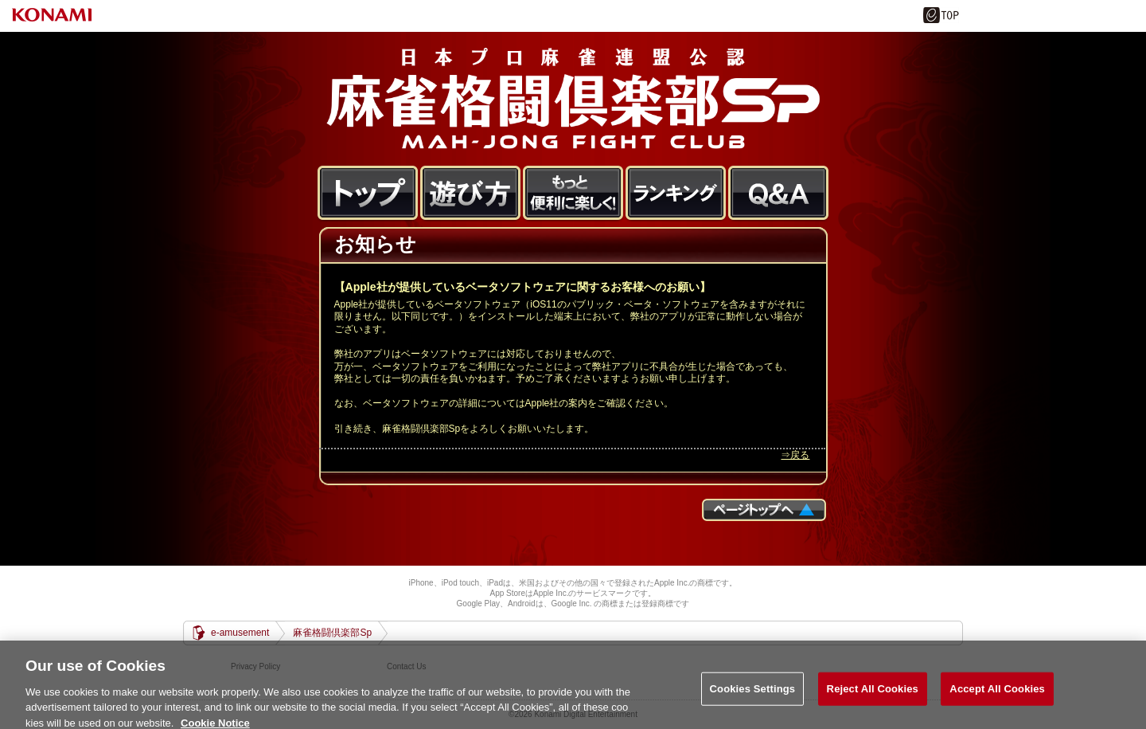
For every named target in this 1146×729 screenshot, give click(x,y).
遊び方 (470, 193)
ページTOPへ (764, 510)
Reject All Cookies (872, 693)
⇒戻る (795, 455)
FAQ (778, 193)
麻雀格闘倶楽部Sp (573, 98)
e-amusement (240, 632)
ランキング (676, 193)
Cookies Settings (753, 693)
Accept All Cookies (997, 693)
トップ (368, 193)
